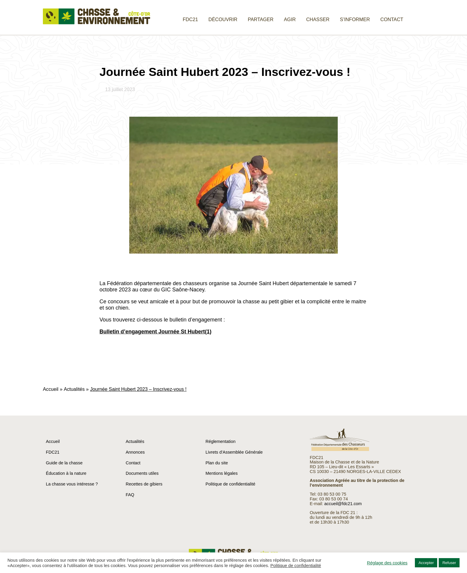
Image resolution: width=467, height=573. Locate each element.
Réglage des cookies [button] (387, 562)
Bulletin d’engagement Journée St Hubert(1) (155, 332)
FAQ (130, 494)
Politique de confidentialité (230, 484)
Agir (290, 19)
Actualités (74, 389)
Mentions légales (222, 473)
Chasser (317, 19)
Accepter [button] (426, 562)
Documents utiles (142, 473)
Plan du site (217, 462)
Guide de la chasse (64, 462)
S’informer (355, 19)
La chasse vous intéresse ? (72, 484)
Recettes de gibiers (144, 484)
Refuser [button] (449, 562)
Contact (391, 19)
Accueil (50, 389)
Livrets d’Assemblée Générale (234, 452)
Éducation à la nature (66, 473)
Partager (260, 19)
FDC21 (190, 19)
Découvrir (222, 19)
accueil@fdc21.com (343, 503)
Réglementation (221, 441)
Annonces (135, 452)
